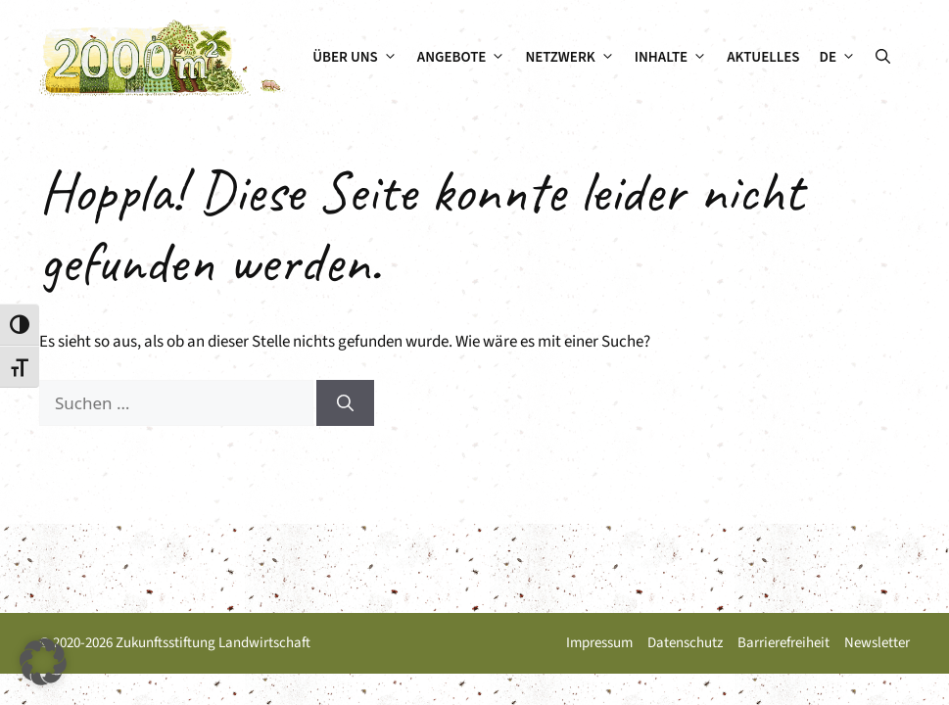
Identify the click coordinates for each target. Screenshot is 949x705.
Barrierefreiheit (783, 643)
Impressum (599, 643)
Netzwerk (574, 57)
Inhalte (676, 57)
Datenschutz (685, 643)
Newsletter (877, 643)
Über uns (359, 57)
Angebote (466, 57)
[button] (883, 57)
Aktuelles (763, 57)
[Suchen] (345, 403)
